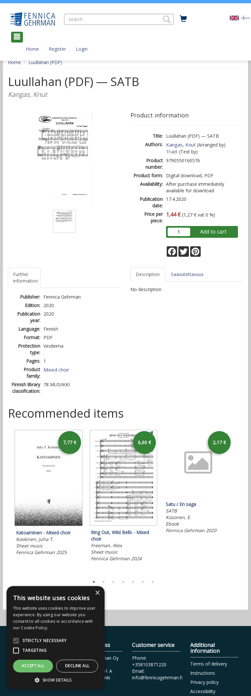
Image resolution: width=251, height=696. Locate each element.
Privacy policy (204, 682)
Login (82, 49)
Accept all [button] (33, 666)
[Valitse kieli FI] (245, 17)
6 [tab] (143, 582)
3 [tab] (113, 582)
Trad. (172, 151)
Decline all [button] (77, 666)
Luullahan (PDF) (45, 62)
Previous (6, 501)
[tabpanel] (48, 493)
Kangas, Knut (181, 144)
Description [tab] (148, 274)
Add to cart (213, 231)
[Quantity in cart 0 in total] (183, 19)
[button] (167, 19)
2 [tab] (103, 582)
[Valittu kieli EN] (234, 17)
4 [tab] (123, 582)
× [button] (97, 593)
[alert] (56, 637)
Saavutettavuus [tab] (187, 274)
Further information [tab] (25, 277)
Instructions (202, 673)
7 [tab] (152, 582)
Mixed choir (56, 369)
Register (57, 49)
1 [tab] (94, 582)
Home (32, 49)
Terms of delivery (208, 664)
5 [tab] (133, 582)
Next (240, 501)
